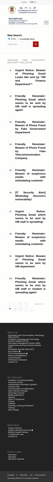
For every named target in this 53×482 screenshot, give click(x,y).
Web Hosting (13, 410)
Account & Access (15, 382)
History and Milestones (17, 356)
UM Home (12, 455)
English (24, 2)
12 (20, 308)
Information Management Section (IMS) (24, 343)
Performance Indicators (17, 360)
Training (11, 408)
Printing (11, 401)
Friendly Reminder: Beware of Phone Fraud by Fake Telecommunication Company (30, 151)
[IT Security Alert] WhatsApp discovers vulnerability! (30, 196)
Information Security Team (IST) (21, 349)
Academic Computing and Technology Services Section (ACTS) (23, 340)
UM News (12, 457)
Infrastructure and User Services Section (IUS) (24, 346)
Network (11, 397)
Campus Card (14, 387)
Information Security (16, 393)
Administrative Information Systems (22, 384)
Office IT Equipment (16, 399)
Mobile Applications (16, 395)
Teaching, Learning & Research (21, 406)
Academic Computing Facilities (20, 380)
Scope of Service (15, 428)
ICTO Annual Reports (17, 353)
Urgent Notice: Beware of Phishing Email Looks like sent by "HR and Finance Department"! (30, 77)
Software (11, 403)
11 (15, 308)
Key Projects (13, 351)
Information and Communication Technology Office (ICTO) (26, 336)
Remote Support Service (18, 432)
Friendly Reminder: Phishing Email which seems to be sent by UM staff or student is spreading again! (30, 285)
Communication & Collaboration (21, 389)
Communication (14, 358)
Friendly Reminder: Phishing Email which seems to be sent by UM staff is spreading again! (30, 103)
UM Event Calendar (16, 459)
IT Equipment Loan (16, 434)
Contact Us (12, 362)
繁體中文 (33, 2)
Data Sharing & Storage (18, 391)
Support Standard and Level (19, 430)
